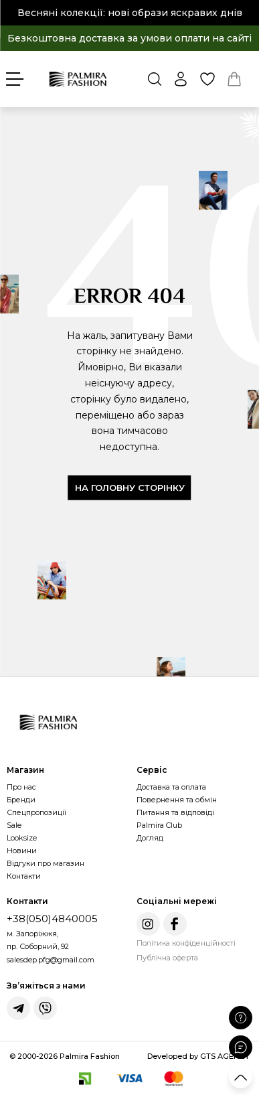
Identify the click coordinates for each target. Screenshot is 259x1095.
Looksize (22, 838)
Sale (14, 825)
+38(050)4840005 (52, 918)
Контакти (24, 876)
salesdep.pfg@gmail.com (50, 959)
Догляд (150, 838)
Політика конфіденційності (186, 943)
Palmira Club (159, 825)
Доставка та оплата (171, 787)
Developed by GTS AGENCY (198, 1056)
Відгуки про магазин (45, 863)
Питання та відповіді (175, 812)
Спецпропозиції (36, 812)
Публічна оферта (167, 957)
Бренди (21, 799)
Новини (22, 850)
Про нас (21, 787)
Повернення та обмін (177, 799)
